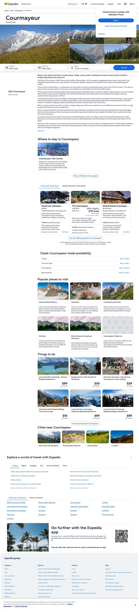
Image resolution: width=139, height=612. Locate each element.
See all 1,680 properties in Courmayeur (85, 238)
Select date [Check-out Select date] (46, 68)
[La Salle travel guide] (121, 439)
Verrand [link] (73, 514)
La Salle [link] (105, 502)
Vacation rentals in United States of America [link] (51, 576)
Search (124, 68)
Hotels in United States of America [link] (48, 572)
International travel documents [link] (114, 586)
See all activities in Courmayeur (85, 424)
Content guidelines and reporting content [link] (84, 593)
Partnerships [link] (8, 579)
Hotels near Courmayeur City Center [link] (23, 476)
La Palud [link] (10, 518)
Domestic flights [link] (43, 583)
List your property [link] (9, 576)
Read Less (41, 131)
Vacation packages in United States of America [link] (51, 579)
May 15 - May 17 (124, 273)
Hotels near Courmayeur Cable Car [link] (81, 484)
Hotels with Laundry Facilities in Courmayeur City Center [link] (29, 472)
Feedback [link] (7, 597)
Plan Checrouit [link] (108, 514)
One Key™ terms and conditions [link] (81, 579)
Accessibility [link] (75, 586)
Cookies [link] (74, 572)
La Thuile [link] (42, 506)
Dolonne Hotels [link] (16, 480)
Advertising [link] (7, 590)
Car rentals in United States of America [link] (49, 586)
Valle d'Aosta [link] (18, 10)
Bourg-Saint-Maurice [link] (47, 502)
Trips (119, 4)
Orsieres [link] (42, 510)
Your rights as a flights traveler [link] (114, 590)
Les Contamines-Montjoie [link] (17, 506)
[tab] (49, 185)
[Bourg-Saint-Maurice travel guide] (73, 439)
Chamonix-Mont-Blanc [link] (79, 506)
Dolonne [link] (42, 514)
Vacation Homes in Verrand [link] (79, 488)
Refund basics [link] (109, 579)
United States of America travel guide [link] (49, 569)
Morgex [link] (73, 510)
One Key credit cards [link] (44, 597)
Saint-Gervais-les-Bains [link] (16, 502)
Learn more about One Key (116, 26)
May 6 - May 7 (124, 263)
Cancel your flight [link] (110, 576)
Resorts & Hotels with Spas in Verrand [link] (23, 488)
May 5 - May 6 (124, 259)
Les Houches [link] (75, 502)
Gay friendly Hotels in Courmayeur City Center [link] (85, 476)
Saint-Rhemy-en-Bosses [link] (16, 510)
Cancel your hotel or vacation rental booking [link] (118, 572)
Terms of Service (21, 606)
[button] (69, 457)
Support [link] (107, 569)
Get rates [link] (65, 232)
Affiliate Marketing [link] (9, 593)
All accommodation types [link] (45, 590)
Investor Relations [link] (9, 586)
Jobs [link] (5, 572)
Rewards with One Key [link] (44, 593)
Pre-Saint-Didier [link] (108, 506)
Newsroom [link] (7, 583)
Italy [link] (12, 10)
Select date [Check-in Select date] (13, 68)
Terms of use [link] (75, 576)
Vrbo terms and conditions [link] (79, 583)
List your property (97, 4)
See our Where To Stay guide (86, 176)
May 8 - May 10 (124, 268)
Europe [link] (6, 10)
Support (111, 4)
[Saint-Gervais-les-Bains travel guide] (49, 439)
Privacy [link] (74, 569)
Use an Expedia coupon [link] (112, 583)
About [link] (6, 569)
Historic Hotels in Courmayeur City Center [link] (84, 472)
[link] (116, 34)
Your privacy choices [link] (78, 590)
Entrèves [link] (105, 510)
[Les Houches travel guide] (97, 439)
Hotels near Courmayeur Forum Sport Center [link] (26, 484)
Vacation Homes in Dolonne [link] (79, 480)
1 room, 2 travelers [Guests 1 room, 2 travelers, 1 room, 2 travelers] (81, 68)
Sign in (132, 4)
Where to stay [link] (13, 95)
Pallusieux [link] (11, 514)
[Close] (135, 605)
